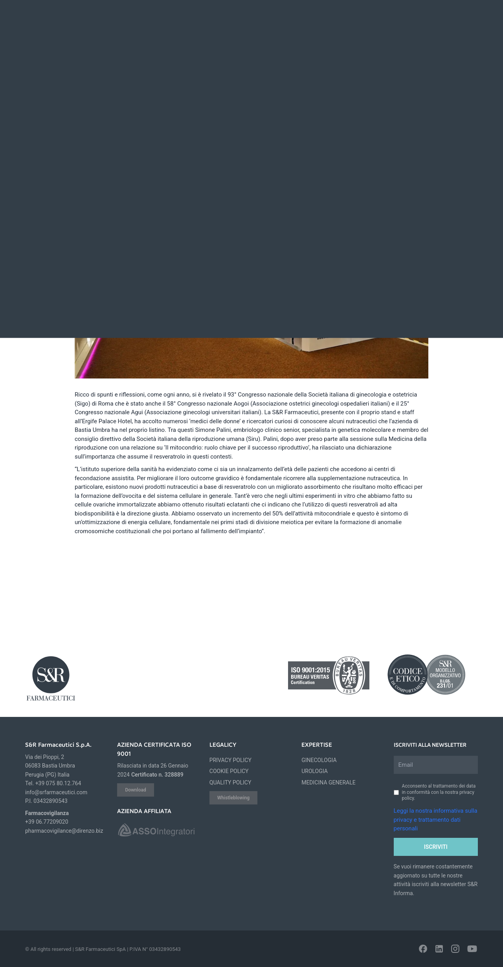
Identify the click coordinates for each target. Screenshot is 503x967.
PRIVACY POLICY (230, 760)
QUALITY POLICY (230, 782)
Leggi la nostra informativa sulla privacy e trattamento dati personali (435, 819)
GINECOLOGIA (318, 760)
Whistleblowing (233, 798)
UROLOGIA (314, 771)
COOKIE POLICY (229, 771)
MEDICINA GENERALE (328, 782)
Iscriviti (436, 847)
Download (135, 790)
